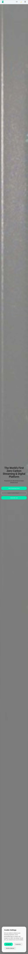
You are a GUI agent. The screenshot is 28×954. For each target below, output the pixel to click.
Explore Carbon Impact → (14, 493)
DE (17, 1)
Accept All (8, 944)
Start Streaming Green (14, 488)
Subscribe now (14, 497)
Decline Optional (10, 948)
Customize (18, 944)
